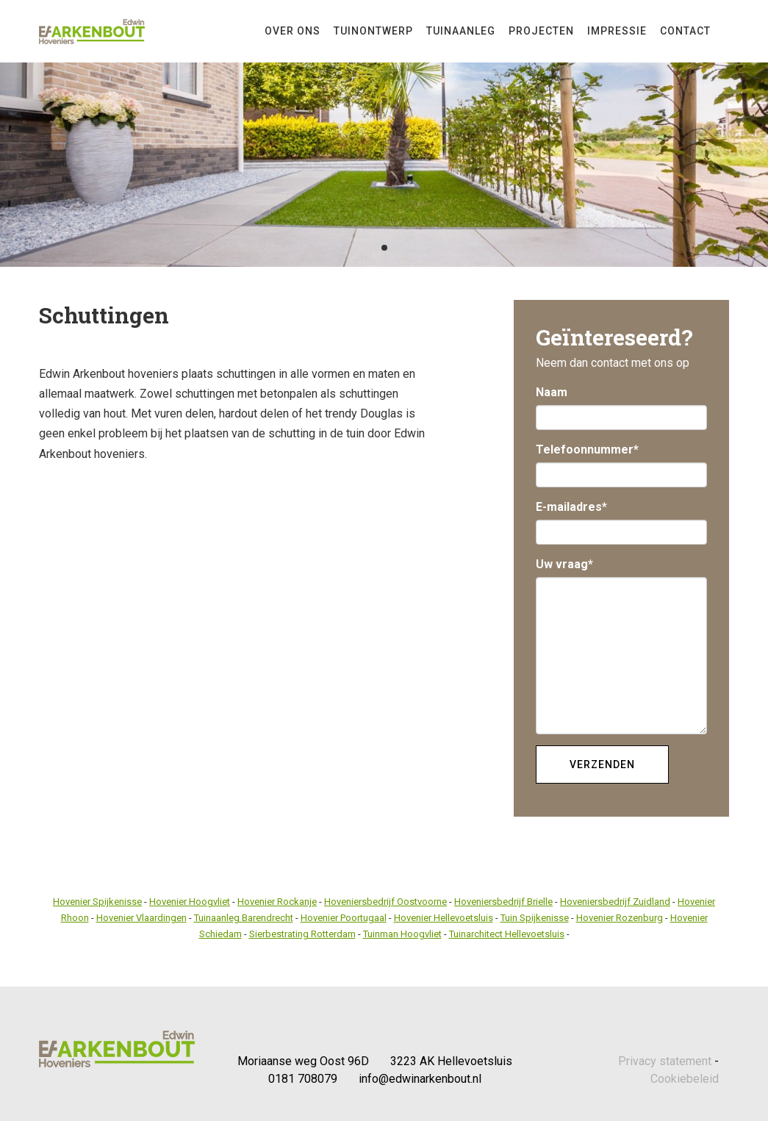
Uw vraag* (564, 564)
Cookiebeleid (684, 1079)
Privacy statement (664, 1061)
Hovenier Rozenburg (619, 917)
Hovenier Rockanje (277, 901)
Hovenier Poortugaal (344, 917)
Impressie (617, 31)
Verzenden (602, 764)
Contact (685, 31)
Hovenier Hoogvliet (189, 901)
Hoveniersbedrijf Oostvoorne (385, 901)
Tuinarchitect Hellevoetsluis (506, 933)
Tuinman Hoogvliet (402, 933)
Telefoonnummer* (587, 449)
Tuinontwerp (373, 31)
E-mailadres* (571, 507)
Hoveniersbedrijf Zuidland (615, 901)
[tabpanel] (384, 133)
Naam (551, 392)
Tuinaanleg (460, 31)
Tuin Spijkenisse (534, 917)
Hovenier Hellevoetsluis (443, 917)
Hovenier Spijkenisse (97, 901)
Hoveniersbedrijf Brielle (503, 901)
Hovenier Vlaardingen (141, 917)
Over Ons (292, 31)
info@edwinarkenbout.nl (420, 1079)
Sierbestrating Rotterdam (302, 933)
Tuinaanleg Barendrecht (243, 917)
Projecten (541, 31)
